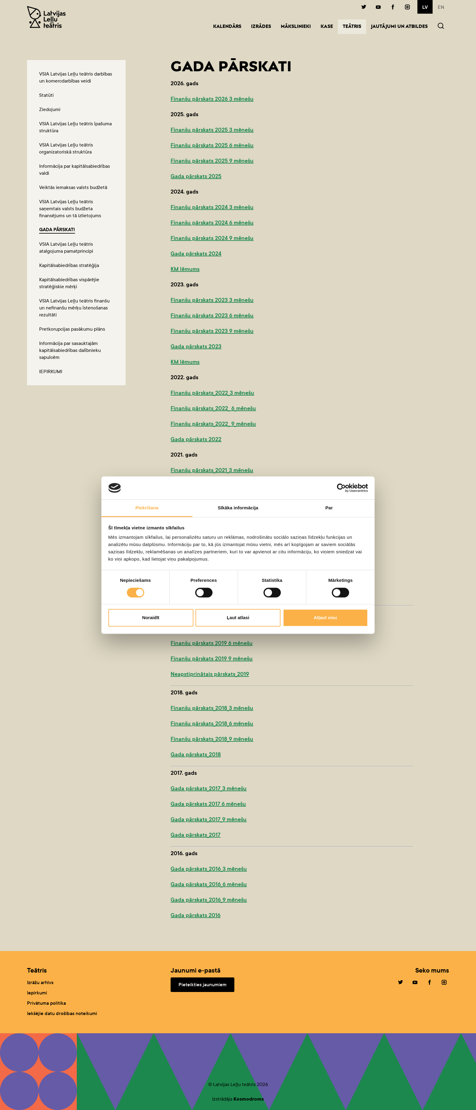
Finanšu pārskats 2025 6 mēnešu (212, 145)
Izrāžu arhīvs (40, 982)
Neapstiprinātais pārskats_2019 (210, 674)
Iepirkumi (37, 993)
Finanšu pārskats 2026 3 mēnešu (212, 99)
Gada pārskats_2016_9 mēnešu (209, 900)
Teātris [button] (354, 26)
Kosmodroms (248, 1099)
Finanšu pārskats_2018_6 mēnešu (212, 723)
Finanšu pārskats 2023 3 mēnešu (212, 300)
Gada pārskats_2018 (196, 754)
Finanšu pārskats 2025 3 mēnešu (212, 130)
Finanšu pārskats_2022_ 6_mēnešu (213, 408)
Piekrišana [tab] (146, 508)
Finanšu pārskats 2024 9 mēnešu (212, 238)
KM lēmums (185, 269)
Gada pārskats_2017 (195, 835)
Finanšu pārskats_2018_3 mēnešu (212, 708)
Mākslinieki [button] (296, 27)
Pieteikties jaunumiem (202, 984)
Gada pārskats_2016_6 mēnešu (209, 884)
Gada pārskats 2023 (196, 346)
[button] (441, 26)
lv (425, 7)
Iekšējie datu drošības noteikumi (62, 1013)
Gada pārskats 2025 (196, 176)
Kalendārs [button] (227, 27)
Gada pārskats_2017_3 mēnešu (208, 788)
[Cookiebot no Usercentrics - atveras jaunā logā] (341, 487)
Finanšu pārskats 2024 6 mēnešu (212, 223)
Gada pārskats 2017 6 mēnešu (208, 804)
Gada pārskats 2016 (195, 915)
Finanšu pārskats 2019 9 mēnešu (212, 659)
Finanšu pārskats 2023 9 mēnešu (212, 331)
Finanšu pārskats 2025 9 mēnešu (212, 161)
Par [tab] (329, 508)
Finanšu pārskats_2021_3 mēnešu (212, 470)
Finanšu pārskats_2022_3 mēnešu (212, 393)
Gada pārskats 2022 (196, 439)
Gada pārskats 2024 (196, 254)
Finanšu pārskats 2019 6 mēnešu (212, 643)
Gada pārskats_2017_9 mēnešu (208, 819)
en (441, 7)
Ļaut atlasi (238, 617)
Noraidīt (150, 617)
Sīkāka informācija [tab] (238, 508)
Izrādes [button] (261, 27)
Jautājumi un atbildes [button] (399, 27)
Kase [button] (327, 27)
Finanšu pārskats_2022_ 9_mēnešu (213, 424)
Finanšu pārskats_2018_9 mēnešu (212, 739)
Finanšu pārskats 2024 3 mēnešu (212, 207)
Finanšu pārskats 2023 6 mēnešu (212, 315)
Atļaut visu (325, 617)
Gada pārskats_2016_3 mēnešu (209, 869)
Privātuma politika (46, 1003)
